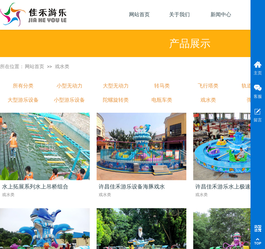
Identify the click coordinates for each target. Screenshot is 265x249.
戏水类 (62, 66)
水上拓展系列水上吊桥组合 (35, 187)
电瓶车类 (161, 100)
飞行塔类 (208, 86)
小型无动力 (69, 86)
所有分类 (23, 86)
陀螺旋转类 (116, 100)
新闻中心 (220, 14)
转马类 (162, 86)
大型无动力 (116, 86)
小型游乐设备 (69, 100)
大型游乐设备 (23, 100)
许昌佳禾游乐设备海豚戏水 (132, 187)
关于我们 (179, 14)
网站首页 (34, 66)
